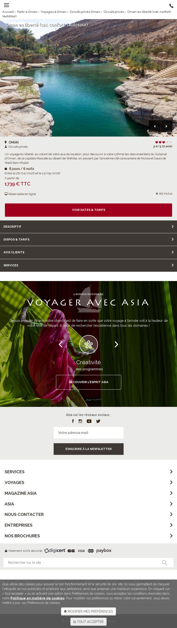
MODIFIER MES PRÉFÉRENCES (88, 611)
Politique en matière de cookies (37, 598)
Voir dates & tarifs (88, 210)
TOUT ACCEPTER (88, 622)
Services (10, 265)
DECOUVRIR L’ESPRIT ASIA (88, 382)
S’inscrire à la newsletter (88, 449)
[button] (154, 126)
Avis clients (13, 252)
